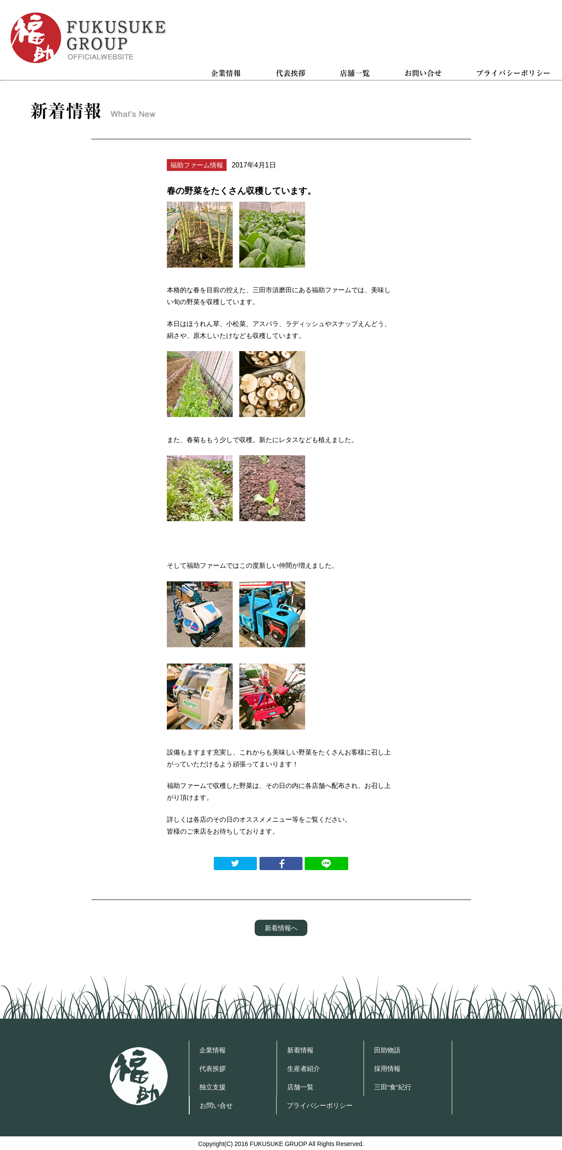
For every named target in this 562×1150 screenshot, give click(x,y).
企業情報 (226, 73)
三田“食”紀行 (392, 1087)
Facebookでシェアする (281, 863)
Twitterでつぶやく (235, 863)
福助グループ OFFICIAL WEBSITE (89, 37)
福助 (139, 1076)
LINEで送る (326, 863)
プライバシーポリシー (513, 73)
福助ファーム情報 (196, 165)
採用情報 (387, 1068)
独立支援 (212, 1087)
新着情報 (300, 1050)
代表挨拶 (290, 73)
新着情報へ (281, 928)
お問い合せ (423, 73)
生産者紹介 (303, 1068)
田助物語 (387, 1050)
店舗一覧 (355, 73)
